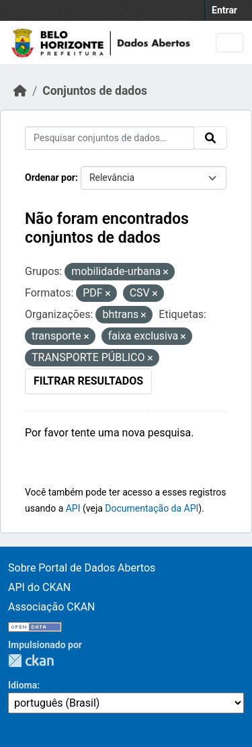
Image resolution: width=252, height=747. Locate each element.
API (73, 508)
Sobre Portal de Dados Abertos (81, 567)
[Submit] (210, 137)
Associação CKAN (51, 606)
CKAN (31, 661)
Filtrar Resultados (88, 381)
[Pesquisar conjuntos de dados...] (109, 138)
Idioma (22, 685)
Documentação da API (151, 508)
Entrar (224, 10)
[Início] (20, 90)
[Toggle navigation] (229, 42)
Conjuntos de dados (94, 90)
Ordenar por (50, 177)
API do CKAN (39, 587)
